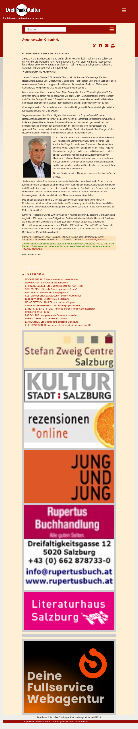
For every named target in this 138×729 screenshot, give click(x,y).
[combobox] (45, 29)
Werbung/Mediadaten (63, 721)
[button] (94, 46)
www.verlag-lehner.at (96, 239)
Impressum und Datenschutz (38, 721)
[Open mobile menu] (112, 29)
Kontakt (84, 721)
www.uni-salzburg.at (32, 249)
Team (77, 721)
